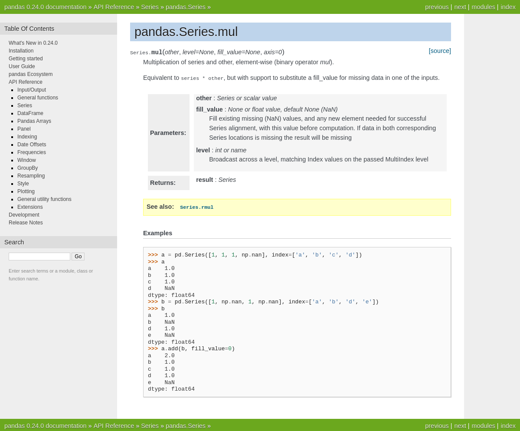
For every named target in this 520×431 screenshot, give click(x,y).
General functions (37, 98)
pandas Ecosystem (30, 74)
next (460, 6)
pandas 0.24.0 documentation (45, 6)
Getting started (26, 59)
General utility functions (44, 199)
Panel (24, 129)
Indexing (27, 137)
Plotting (26, 191)
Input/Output (31, 90)
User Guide (22, 66)
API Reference (114, 6)
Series (150, 6)
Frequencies (31, 152)
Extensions (30, 207)
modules (483, 6)
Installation (21, 51)
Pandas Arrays (34, 121)
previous (436, 6)
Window (26, 160)
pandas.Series (186, 6)
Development (24, 215)
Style (23, 184)
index (508, 6)
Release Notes (26, 223)
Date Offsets (31, 144)
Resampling (31, 176)
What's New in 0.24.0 (33, 43)
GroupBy (27, 168)
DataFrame (30, 113)
